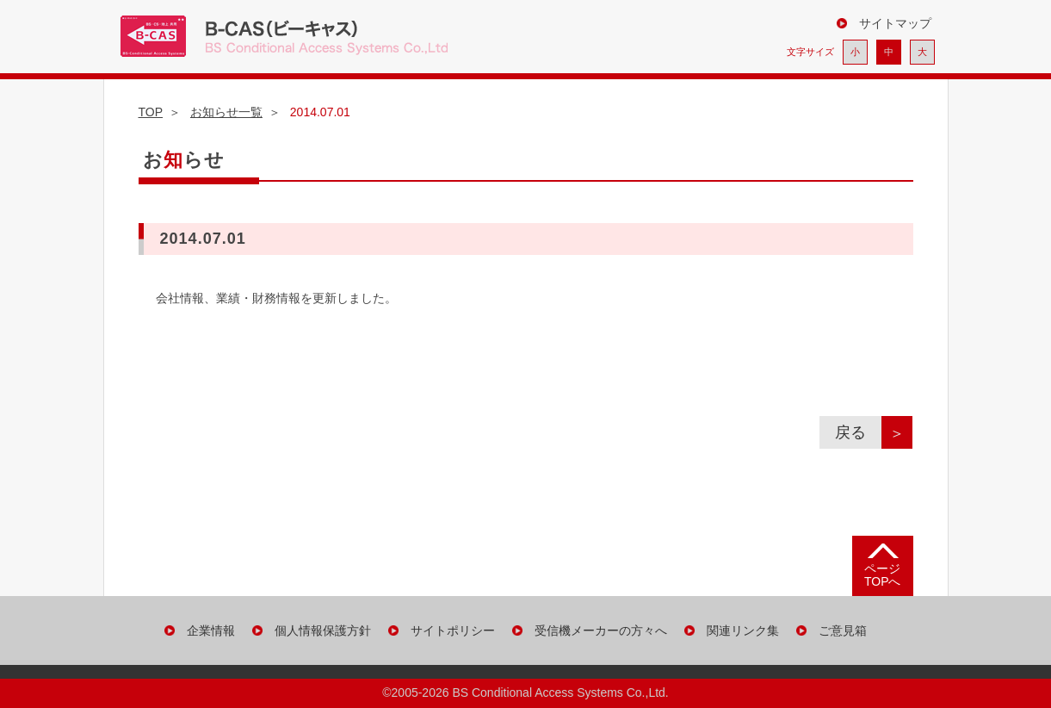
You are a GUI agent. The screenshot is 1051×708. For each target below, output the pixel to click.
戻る (858, 432)
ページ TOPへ (882, 575)
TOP (151, 112)
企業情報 (211, 630)
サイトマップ (895, 23)
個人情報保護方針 (323, 630)
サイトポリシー (453, 630)
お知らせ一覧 (226, 112)
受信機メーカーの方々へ (601, 630)
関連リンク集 (743, 630)
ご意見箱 (843, 630)
